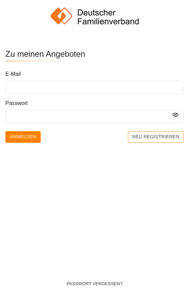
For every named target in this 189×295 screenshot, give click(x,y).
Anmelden (23, 136)
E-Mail (13, 74)
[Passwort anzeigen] (175, 115)
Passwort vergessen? (94, 283)
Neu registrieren (155, 136)
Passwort (16, 103)
